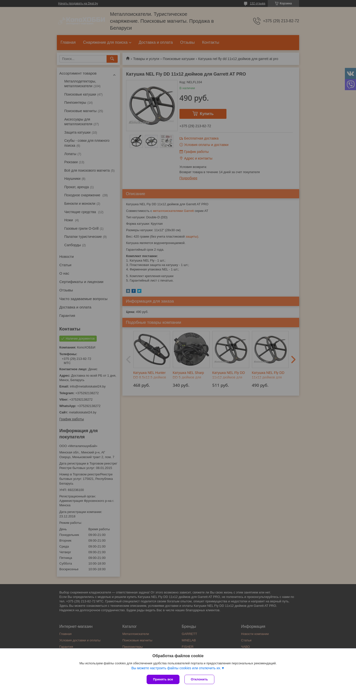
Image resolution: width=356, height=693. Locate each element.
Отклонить (199, 679)
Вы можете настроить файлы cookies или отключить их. (176, 668)
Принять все (163, 679)
